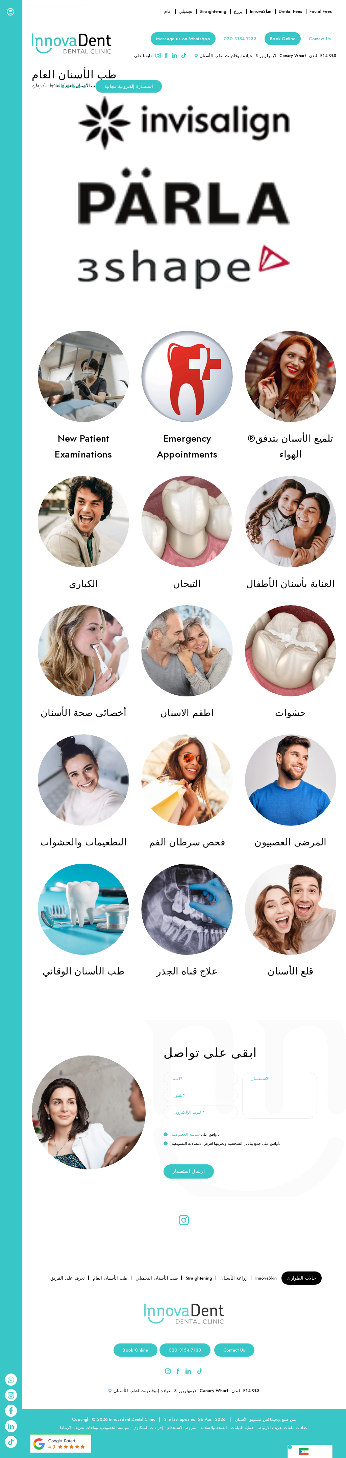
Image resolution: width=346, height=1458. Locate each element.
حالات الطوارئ (301, 1278)
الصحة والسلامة (213, 1428)
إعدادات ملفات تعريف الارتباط (283, 1428)
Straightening (213, 11)
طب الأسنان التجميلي (156, 1278)
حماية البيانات (242, 1428)
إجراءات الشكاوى (148, 1428)
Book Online (282, 38)
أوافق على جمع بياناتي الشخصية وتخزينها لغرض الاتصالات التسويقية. (222, 1143)
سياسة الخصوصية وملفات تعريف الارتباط (94, 1428)
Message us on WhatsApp (183, 38)
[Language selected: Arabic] (310, 1451)
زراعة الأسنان (233, 1278)
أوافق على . (191, 1134)
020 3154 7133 (240, 38)
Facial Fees (321, 11)
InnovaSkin (261, 11)
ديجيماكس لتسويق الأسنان (257, 1419)
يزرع (238, 11)
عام (167, 11)
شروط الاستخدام (181, 1428)
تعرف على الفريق (67, 1278)
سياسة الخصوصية (186, 1134)
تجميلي (186, 11)
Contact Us (320, 38)
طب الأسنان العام (110, 1278)
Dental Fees (290, 11)
